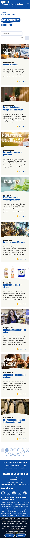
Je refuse (9, 535)
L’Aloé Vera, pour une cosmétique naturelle (12, 198)
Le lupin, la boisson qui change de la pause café (13, 108)
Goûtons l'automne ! (11, 65)
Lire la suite (22, 81)
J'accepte (20, 535)
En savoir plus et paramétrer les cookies (15, 531)
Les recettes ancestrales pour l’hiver (13, 153)
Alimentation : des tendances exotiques (14, 376)
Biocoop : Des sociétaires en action (14, 331)
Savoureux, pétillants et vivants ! (12, 286)
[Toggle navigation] (28, 4)
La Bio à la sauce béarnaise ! (14, 242)
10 (19, 454)
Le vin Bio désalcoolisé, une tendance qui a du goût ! (14, 421)
